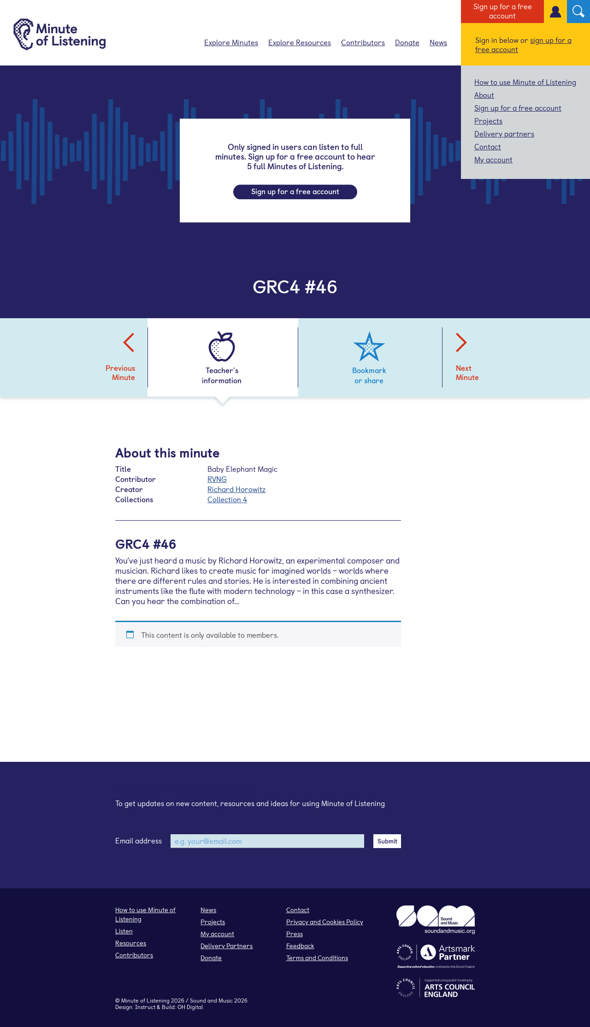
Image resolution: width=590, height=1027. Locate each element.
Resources (130, 943)
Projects (488, 120)
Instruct (145, 1007)
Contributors (363, 42)
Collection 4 (227, 499)
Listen (124, 931)
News (438, 42)
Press (294, 933)
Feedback (300, 945)
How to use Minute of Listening (525, 81)
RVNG (217, 478)
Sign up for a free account (502, 10)
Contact (487, 146)
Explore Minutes (231, 42)
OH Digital (190, 1007)
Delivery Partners (227, 945)
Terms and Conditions (317, 957)
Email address (138, 840)
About (484, 94)
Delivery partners (504, 133)
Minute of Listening (145, 1000)
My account (493, 159)
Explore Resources (299, 42)
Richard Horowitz (236, 488)
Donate (407, 42)
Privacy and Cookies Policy (324, 921)
